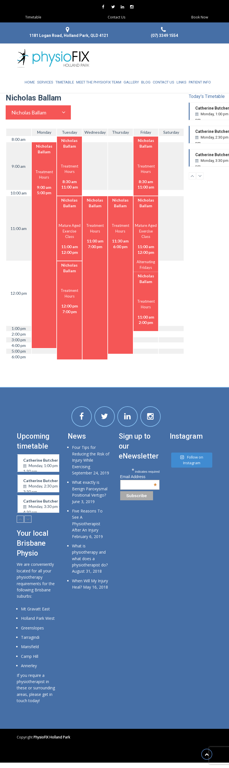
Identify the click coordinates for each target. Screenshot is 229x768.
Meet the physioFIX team (98, 82)
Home (30, 82)
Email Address (138, 476)
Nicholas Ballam (28, 112)
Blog (145, 82)
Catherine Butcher (46, 465)
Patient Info (200, 82)
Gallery (131, 82)
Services (45, 82)
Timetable (33, 17)
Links (181, 82)
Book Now (199, 17)
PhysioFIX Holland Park (51, 737)
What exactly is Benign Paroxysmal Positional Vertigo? (89, 489)
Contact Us (116, 17)
